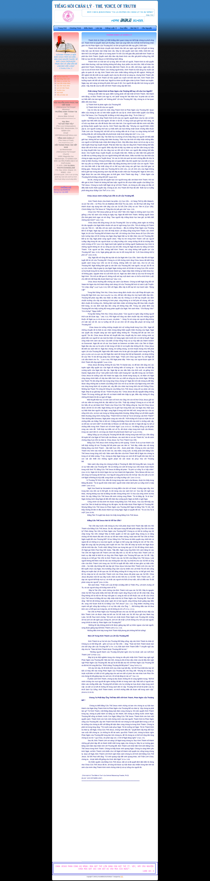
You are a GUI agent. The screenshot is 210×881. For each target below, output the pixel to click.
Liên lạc (99, 28)
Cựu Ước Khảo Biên (63, 83)
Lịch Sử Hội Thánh (63, 88)
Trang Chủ (62, 28)
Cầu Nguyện (147, 28)
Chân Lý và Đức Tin (63, 81)
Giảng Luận (111, 28)
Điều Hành (88, 28)
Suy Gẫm (124, 28)
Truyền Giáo (61, 90)
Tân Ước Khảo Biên (63, 86)
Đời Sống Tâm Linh (63, 79)
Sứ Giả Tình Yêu (62, 77)
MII (122, 877)
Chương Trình (75, 28)
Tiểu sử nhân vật (62, 95)
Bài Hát (135, 28)
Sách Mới (60, 93)
